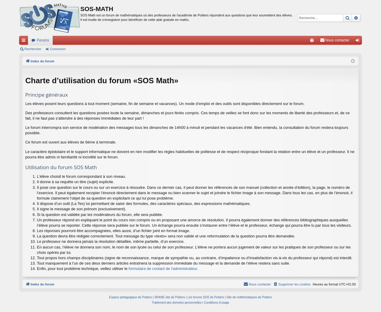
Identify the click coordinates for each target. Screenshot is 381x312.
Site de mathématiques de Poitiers (249, 297)
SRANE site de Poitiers (169, 297)
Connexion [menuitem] (359, 41)
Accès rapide (24, 41)
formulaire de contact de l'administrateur (163, 268)
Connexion (58, 49)
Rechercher (32, 49)
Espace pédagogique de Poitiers (130, 297)
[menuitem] (311, 40)
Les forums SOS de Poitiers (206, 297)
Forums (43, 40)
